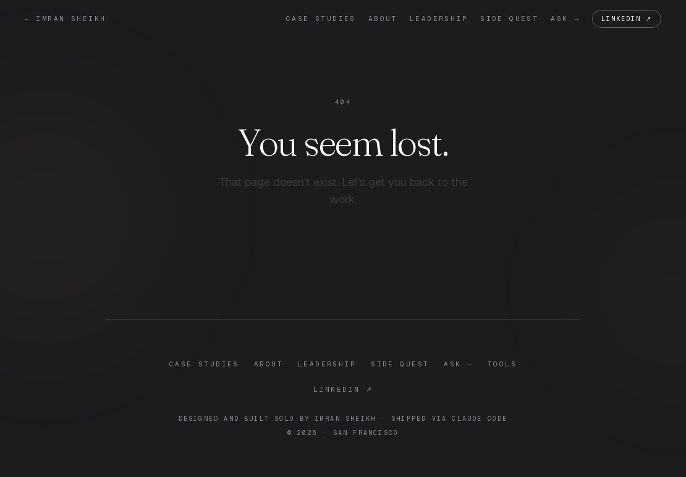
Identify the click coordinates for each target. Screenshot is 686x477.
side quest (509, 18)
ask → (565, 18)
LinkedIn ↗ (343, 389)
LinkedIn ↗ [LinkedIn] (626, 19)
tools (502, 364)
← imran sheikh (65, 18)
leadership (439, 18)
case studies (321, 18)
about (382, 18)
